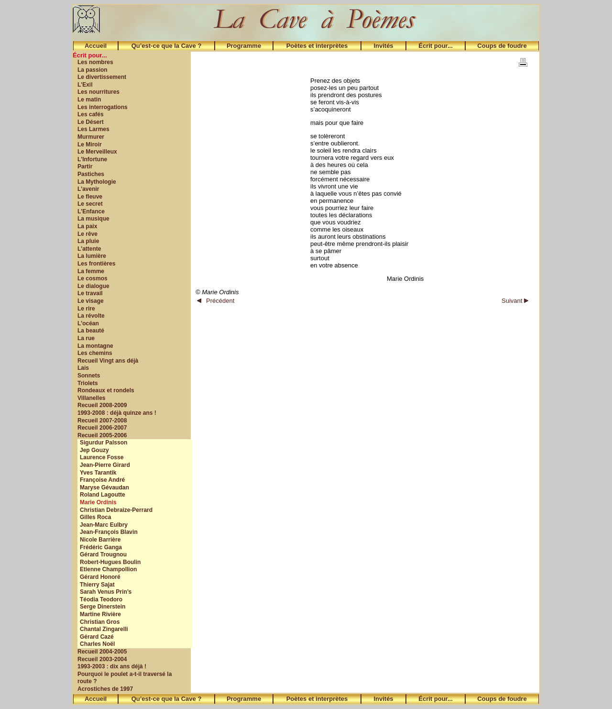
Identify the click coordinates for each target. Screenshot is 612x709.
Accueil (96, 45)
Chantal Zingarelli (104, 629)
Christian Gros (100, 622)
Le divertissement (101, 77)
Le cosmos (92, 278)
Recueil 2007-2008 (102, 420)
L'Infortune (92, 159)
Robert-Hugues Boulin (110, 562)
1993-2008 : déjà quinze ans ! (116, 413)
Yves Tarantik (98, 472)
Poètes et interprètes (317, 45)
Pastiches (90, 174)
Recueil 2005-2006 (102, 435)
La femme (90, 271)
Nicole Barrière (100, 539)
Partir (84, 166)
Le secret (90, 203)
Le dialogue (93, 286)
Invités (383, 45)
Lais (83, 368)
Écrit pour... (435, 45)
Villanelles (91, 398)
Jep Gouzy (94, 450)
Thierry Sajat (97, 584)
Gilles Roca (95, 517)
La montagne (95, 346)
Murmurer (90, 136)
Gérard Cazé (97, 636)
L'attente (89, 248)
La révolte (91, 315)
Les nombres (95, 62)
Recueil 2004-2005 (102, 651)
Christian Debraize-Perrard (116, 510)
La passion (92, 69)
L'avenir (88, 189)
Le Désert (90, 122)
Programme (244, 45)
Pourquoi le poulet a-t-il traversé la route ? (124, 678)
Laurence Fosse (101, 457)
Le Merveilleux (97, 151)
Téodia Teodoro (101, 599)
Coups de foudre (501, 45)
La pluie (88, 241)
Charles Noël (97, 644)
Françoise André (102, 479)
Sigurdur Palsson (103, 442)
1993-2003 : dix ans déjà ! (111, 666)
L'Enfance (91, 211)
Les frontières (96, 263)
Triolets (87, 383)
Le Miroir (89, 144)
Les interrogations (102, 107)
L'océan (88, 323)
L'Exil (85, 84)
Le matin (89, 99)
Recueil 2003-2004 (102, 659)
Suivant (515, 300)
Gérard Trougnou (103, 554)
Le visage (90, 301)
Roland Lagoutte (102, 494)
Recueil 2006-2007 (102, 427)
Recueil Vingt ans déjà (107, 360)
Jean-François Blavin (109, 532)
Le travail (90, 293)
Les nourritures (98, 92)
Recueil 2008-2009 (102, 405)
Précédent (215, 300)
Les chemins (94, 353)
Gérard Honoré (100, 577)
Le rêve (87, 234)
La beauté (90, 330)
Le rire (86, 308)
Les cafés (90, 114)
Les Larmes (93, 129)
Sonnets (88, 375)
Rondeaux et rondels (105, 390)
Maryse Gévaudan (104, 487)
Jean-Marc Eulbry (104, 524)
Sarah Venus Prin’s (105, 591)
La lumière (91, 256)
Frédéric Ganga (101, 547)
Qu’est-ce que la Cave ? (166, 45)
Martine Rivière (100, 614)
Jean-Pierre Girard (105, 465)
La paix (87, 226)
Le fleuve (89, 196)
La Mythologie (96, 181)
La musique (93, 218)
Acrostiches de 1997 (105, 689)
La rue (86, 338)
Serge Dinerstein (102, 606)
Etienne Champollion (108, 569)
